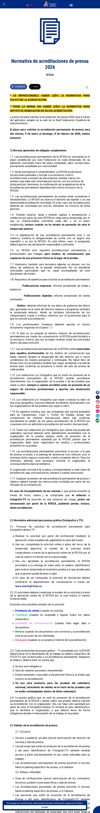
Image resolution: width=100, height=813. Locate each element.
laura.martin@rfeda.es (28, 586)
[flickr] (97, 412)
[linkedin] (97, 417)
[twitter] (97, 396)
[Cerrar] (4, 4)
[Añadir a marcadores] (87, 87)
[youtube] (97, 406)
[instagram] (97, 401)
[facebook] (97, 391)
